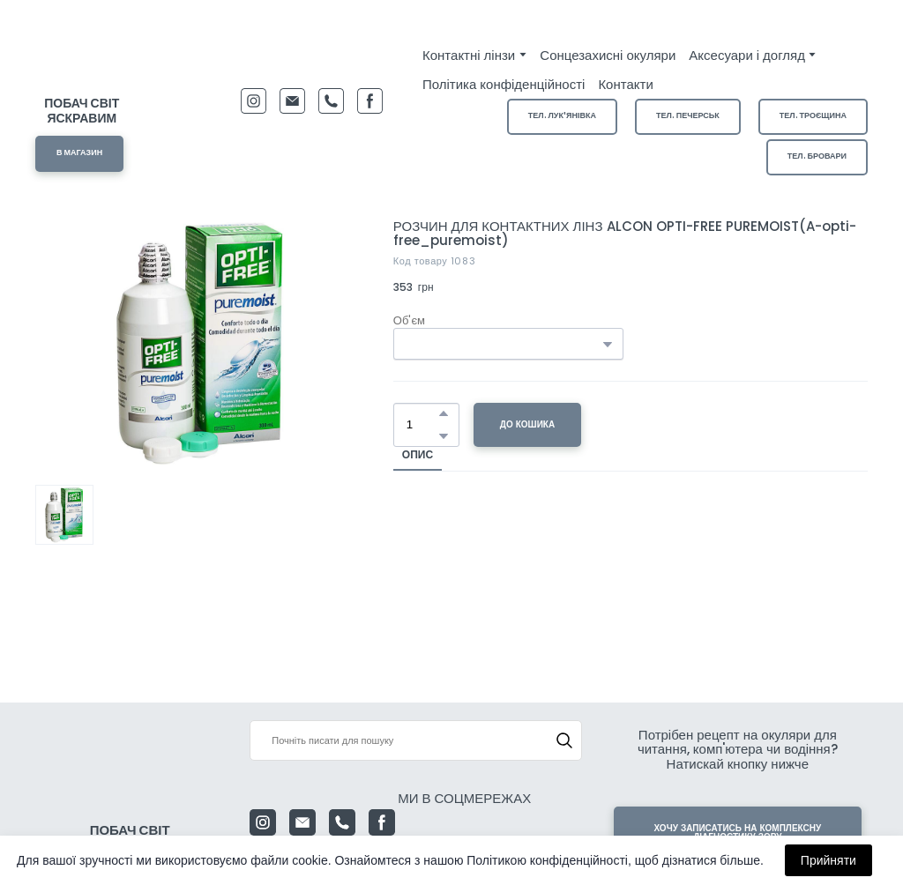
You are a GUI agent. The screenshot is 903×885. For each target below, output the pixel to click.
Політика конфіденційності (503, 84)
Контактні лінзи (468, 55)
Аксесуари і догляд (747, 55)
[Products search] (415, 740)
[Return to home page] (82, 60)
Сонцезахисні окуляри (607, 55)
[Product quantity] (422, 425)
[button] (79, 154)
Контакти (625, 84)
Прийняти (828, 860)
